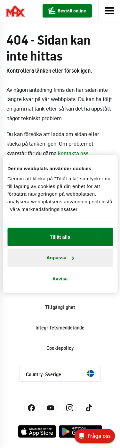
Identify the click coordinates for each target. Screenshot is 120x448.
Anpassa (60, 257)
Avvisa (60, 278)
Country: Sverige (60, 374)
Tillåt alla (60, 236)
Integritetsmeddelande (60, 327)
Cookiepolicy (60, 348)
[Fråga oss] (95, 436)
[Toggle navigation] (109, 11)
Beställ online (67, 10)
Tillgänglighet (60, 307)
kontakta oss (73, 153)
